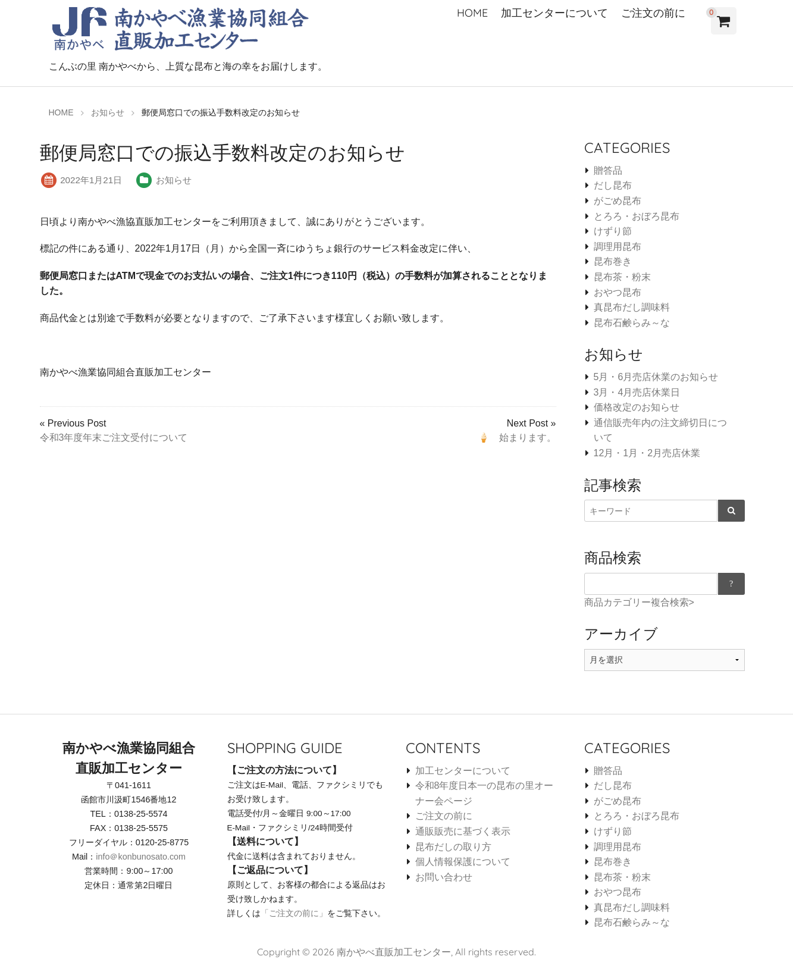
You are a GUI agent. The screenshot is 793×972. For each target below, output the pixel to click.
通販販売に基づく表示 (462, 831)
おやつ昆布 (617, 292)
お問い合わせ (443, 877)
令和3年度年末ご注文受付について (114, 437)
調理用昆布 (617, 247)
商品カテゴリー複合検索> (639, 602)
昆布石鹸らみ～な (632, 323)
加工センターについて (554, 13)
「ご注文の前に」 (294, 913)
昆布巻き (613, 261)
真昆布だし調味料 (632, 307)
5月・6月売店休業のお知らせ (656, 377)
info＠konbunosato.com (141, 856)
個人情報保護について (462, 862)
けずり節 (613, 231)
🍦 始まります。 (517, 437)
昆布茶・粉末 (622, 277)
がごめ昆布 (617, 201)
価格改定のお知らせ (636, 407)
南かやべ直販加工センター (394, 952)
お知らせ (174, 180)
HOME (472, 13)
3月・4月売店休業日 (637, 392)
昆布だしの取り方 (453, 847)
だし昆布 (613, 185)
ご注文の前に (653, 13)
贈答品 (608, 170)
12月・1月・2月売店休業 (647, 453)
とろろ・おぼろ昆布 (636, 216)
